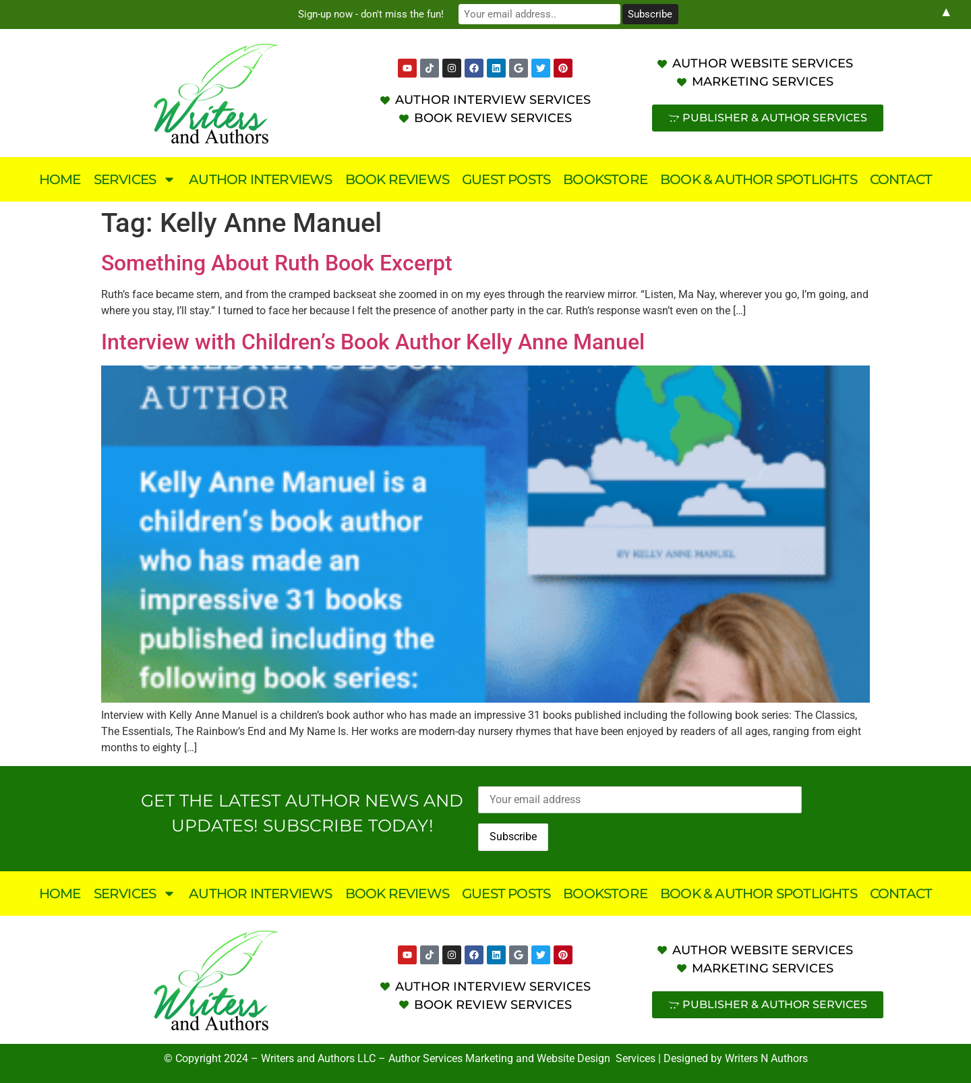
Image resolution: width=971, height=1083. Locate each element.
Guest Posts (506, 179)
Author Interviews (260, 179)
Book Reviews (397, 179)
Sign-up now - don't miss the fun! (371, 14)
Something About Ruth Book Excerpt (276, 263)
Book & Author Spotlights (758, 179)
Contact (901, 179)
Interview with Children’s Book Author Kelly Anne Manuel (373, 342)
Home (60, 179)
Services (135, 179)
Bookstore (605, 179)
